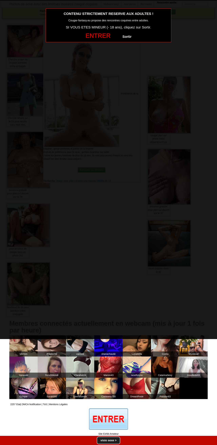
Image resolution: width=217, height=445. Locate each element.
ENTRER (98, 35)
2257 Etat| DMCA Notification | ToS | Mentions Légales (39, 404)
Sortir (126, 36)
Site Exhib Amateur (108, 433)
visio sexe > (109, 440)
